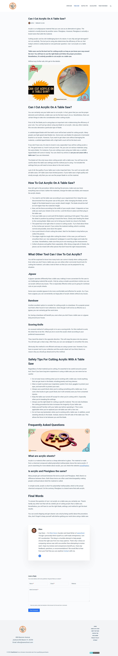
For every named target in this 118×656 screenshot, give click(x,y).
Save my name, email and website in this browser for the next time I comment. (48, 605)
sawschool (80, 533)
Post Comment (34, 610)
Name (32, 584)
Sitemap (95, 640)
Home (95, 626)
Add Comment (34, 590)
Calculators (93, 5)
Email (52, 584)
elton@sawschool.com (25, 642)
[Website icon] (40, 556)
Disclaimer (95, 635)
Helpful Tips (84, 5)
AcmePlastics (84, 466)
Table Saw (76, 5)
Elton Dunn (53, 533)
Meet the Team (95, 631)
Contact (66, 551)
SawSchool (14, 652)
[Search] (110, 6)
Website (74, 583)
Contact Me (95, 633)
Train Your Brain (103, 5)
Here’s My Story (95, 628)
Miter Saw (69, 5)
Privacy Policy (95, 637)
